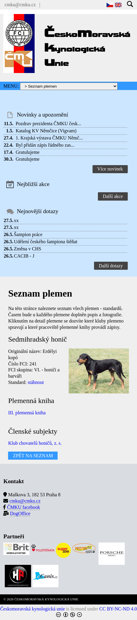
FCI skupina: (20, 369)
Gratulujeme (27, 152)
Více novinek (110, 168)
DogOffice (20, 513)
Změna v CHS (27, 248)
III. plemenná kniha (27, 412)
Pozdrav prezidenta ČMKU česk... (48, 123)
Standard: (17, 382)
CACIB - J (24, 255)
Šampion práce (28, 234)
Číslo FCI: (18, 363)
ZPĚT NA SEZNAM (33, 455)
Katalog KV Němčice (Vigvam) (46, 130)
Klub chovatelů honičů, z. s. (34, 443)
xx (16, 220)
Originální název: (24, 351)
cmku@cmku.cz (20, 4)
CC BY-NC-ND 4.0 (118, 608)
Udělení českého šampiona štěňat (45, 241)
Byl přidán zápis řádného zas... (45, 145)
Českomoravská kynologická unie (32, 608)
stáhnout (36, 382)
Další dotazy (111, 265)
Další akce (113, 196)
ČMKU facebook (23, 507)
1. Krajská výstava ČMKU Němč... (49, 137)
